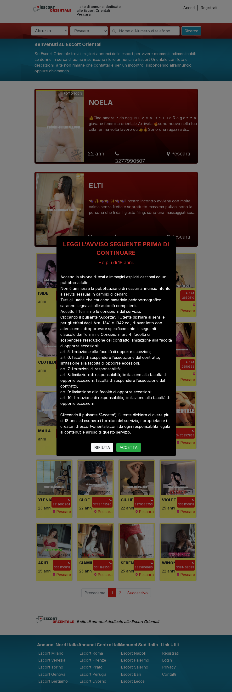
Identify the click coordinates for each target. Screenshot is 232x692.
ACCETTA (128, 447)
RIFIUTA (102, 447)
